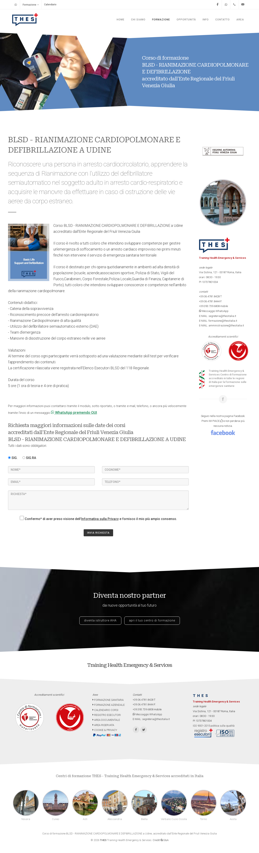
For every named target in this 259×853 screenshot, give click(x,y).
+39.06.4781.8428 (209, 296)
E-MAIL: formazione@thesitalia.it (218, 320)
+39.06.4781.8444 (209, 301)
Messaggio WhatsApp (214, 311)
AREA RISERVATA (103, 725)
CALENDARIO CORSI (105, 710)
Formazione (31, 4)
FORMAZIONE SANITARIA (108, 699)
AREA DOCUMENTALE (106, 719)
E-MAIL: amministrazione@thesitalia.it (221, 325)
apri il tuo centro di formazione (152, 620)
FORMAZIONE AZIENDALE (109, 704)
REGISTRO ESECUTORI (107, 715)
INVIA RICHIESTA (98, 532)
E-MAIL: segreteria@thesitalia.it (217, 316)
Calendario (50, 4)
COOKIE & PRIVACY (105, 730)
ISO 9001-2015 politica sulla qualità (213, 725)
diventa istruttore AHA (100, 620)
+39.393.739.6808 (209, 306)
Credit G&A (161, 840)
